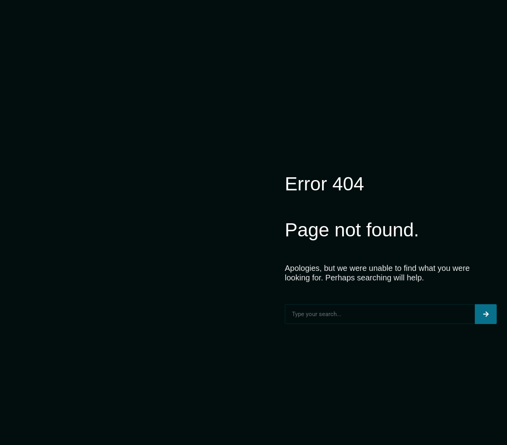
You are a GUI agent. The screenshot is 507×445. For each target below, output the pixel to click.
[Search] (486, 314)
